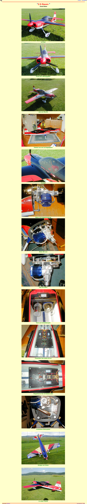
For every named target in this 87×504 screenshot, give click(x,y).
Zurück (79, 0)
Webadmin (8, 503)
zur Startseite (84, 0)
